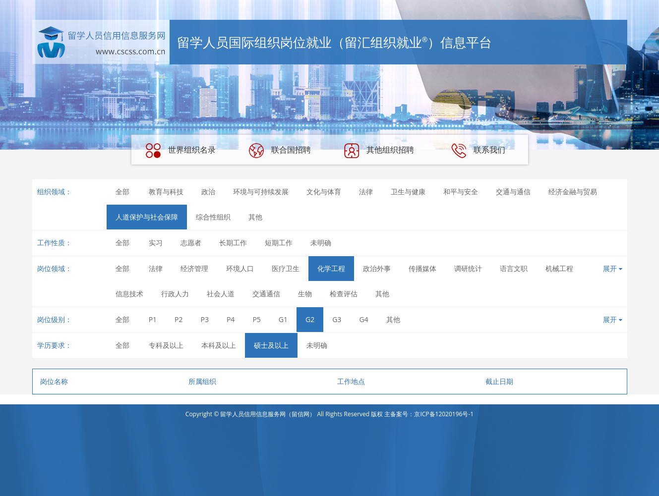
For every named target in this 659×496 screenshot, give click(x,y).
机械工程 (559, 268)
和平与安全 (460, 191)
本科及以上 (218, 345)
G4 (363, 319)
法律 (366, 191)
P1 (153, 319)
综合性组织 (213, 216)
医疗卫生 (286, 268)
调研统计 (468, 268)
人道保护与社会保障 (147, 216)
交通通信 (266, 293)
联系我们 (478, 150)
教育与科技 (166, 191)
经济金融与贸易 (572, 191)
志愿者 (190, 242)
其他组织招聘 (379, 150)
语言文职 (514, 268)
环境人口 (240, 268)
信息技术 (129, 293)
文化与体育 (323, 191)
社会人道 (221, 293)
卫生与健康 (408, 191)
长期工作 (233, 242)
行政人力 (175, 293)
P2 (178, 319)
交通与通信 (513, 191)
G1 (283, 319)
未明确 (320, 242)
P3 (205, 319)
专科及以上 (166, 345)
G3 (336, 319)
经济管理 (194, 268)
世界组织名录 (180, 150)
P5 (256, 319)
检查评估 (344, 293)
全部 (122, 191)
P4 (231, 319)
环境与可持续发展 (261, 191)
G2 (309, 319)
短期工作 (279, 242)
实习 (156, 242)
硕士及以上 (271, 345)
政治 (208, 191)
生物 (305, 293)
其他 (255, 216)
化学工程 (331, 268)
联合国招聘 (279, 150)
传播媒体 (422, 268)
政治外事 (377, 268)
